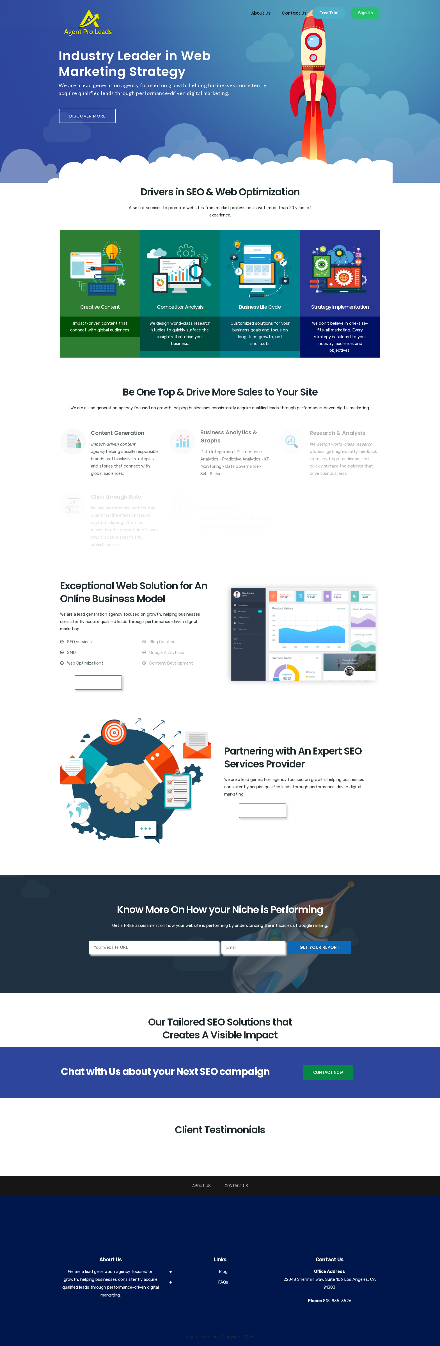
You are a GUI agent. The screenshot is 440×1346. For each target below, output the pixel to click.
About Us (261, 13)
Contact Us (294, 13)
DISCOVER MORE (87, 116)
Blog (223, 1271)
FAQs (223, 1282)
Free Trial (328, 13)
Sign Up (365, 13)
